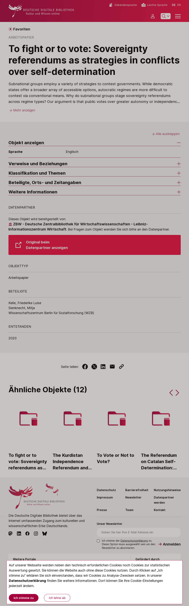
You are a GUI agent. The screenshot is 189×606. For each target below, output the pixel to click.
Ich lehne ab (57, 598)
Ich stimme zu (24, 598)
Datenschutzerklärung (27, 581)
